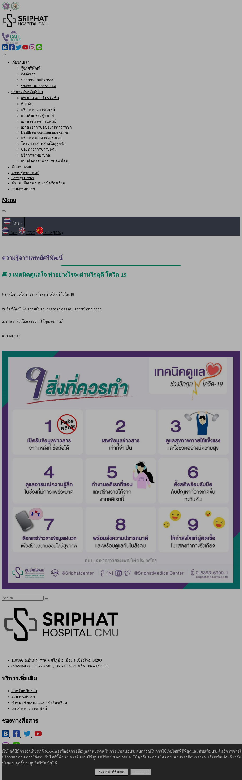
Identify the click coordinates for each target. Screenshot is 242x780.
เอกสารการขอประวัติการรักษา (46, 127)
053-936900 (20, 666)
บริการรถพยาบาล (35, 155)
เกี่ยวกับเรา (20, 62)
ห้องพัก (27, 104)
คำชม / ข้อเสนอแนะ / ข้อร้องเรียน (39, 703)
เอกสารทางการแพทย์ (38, 121)
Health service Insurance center (44, 132)
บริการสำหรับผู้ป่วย (27, 92)
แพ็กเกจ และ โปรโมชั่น (40, 98)
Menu (9, 200)
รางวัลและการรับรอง (38, 86)
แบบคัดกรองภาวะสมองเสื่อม (44, 161)
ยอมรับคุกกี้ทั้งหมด (111, 772)
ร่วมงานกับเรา (23, 189)
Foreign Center (22, 178)
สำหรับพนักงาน (24, 691)
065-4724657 (65, 666)
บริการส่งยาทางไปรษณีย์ (41, 137)
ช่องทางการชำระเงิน (38, 149)
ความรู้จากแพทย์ (25, 173)
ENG (26, 233)
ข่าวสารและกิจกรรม (38, 80)
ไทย (13, 223)
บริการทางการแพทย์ (38, 110)
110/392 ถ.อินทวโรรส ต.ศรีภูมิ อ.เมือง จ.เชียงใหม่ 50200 (56, 660)
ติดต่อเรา (28, 74)
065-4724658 (97, 666)
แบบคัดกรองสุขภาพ (37, 115)
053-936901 (42, 666)
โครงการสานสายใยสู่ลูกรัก (43, 143)
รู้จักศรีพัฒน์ (30, 68)
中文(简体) (49, 233)
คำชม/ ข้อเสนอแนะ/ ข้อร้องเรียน (38, 183)
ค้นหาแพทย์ (21, 167)
